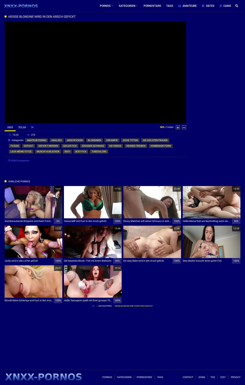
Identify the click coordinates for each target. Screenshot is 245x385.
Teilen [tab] (22, 127)
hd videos (115, 146)
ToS (212, 377)
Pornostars (144, 377)
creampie (112, 140)
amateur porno (36, 140)
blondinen (94, 140)
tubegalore (99, 151)
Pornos (107, 377)
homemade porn (161, 146)
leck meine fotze (21, 151)
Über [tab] (10, 127)
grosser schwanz (93, 146)
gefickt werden (48, 146)
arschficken (75, 140)
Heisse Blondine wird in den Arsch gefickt (134, 306)
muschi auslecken (48, 151)
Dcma (202, 377)
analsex (56, 140)
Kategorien (124, 377)
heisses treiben (135, 146)
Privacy (235, 377)
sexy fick (80, 151)
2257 (223, 377)
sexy (67, 151)
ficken (15, 146)
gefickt (28, 146)
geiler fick (70, 146)
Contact (188, 377)
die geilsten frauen (155, 140)
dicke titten (130, 140)
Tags (160, 377)
